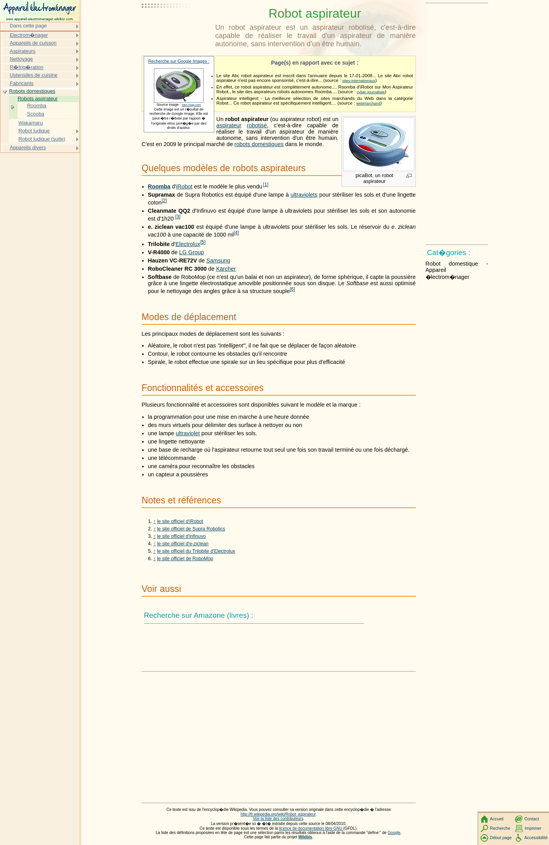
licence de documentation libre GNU (311, 828)
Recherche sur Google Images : (178, 61)
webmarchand (368, 103)
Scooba (35, 114)
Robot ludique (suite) (41, 139)
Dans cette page (28, 26)
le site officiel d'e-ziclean (182, 543)
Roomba (159, 186)
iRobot (184, 186)
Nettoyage (21, 59)
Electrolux (187, 244)
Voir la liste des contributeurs (278, 818)
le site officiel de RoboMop (185, 558)
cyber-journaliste (371, 92)
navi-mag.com (191, 105)
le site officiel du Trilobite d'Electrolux (196, 551)
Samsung (218, 260)
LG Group (191, 252)
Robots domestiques (32, 91)
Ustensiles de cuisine (34, 75)
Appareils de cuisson (33, 43)
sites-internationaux (359, 80)
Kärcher (226, 269)
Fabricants (21, 83)
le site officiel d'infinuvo (181, 536)
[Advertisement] (177, 25)
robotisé (257, 125)
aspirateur (229, 125)
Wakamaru (30, 123)
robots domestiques (259, 144)
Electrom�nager (29, 35)
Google (394, 833)
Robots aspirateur (38, 98)
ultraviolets (304, 195)
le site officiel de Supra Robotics (191, 529)
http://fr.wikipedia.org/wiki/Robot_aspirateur (278, 814)
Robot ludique (34, 131)
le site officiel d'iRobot (180, 521)
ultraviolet (188, 433)
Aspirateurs (23, 51)
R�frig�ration (26, 67)
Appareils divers (28, 147)
